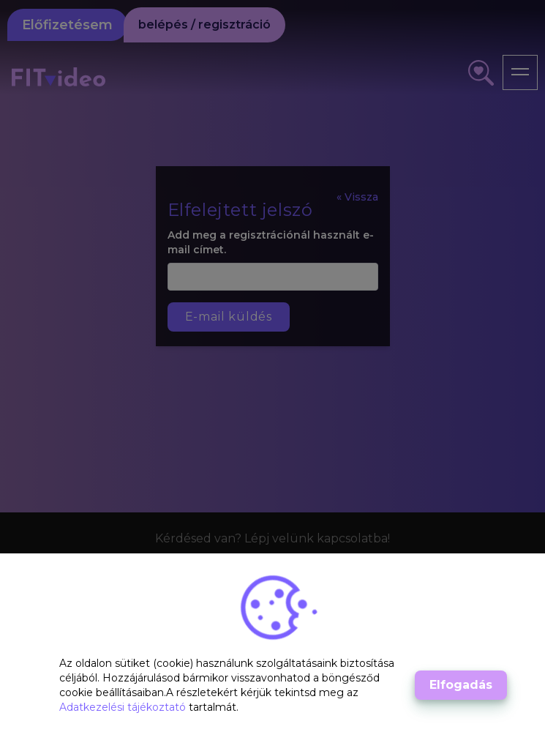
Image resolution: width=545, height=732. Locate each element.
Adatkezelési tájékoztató (124, 707)
